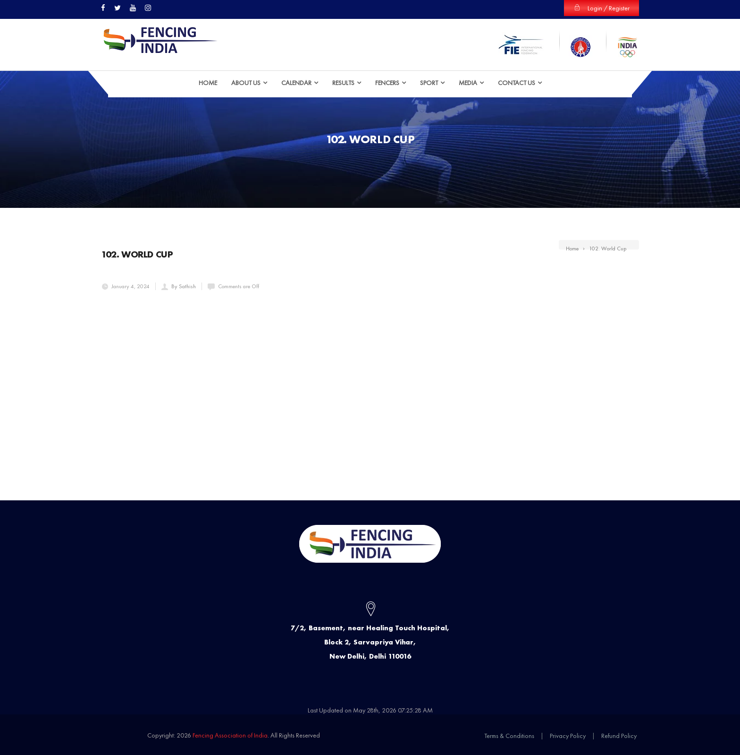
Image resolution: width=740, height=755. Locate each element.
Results (343, 82)
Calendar (296, 82)
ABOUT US (246, 82)
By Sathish (183, 286)
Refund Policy (619, 735)
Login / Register (601, 8)
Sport (429, 82)
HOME (208, 82)
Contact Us (516, 82)
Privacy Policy (568, 735)
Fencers (387, 82)
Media (468, 82)
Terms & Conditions (509, 735)
